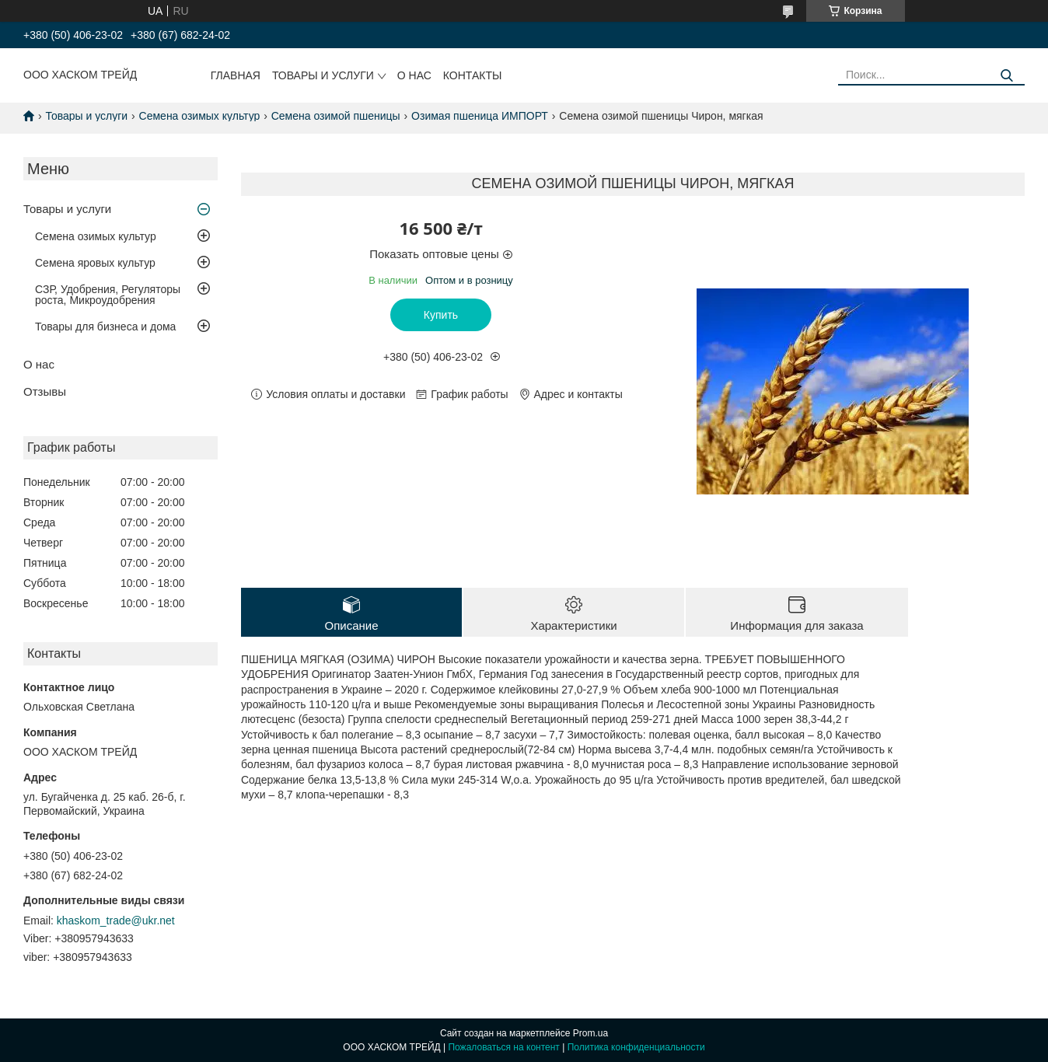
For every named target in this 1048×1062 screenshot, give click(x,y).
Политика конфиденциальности (636, 1047)
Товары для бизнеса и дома (105, 326)
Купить (441, 315)
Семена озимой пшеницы (335, 115)
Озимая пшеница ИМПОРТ (479, 115)
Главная (235, 75)
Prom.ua (590, 1033)
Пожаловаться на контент (503, 1047)
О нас (414, 75)
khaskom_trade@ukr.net (116, 920)
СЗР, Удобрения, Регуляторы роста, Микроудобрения (107, 294)
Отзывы (44, 391)
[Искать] (1007, 76)
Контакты (472, 75)
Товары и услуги (323, 75)
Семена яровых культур (95, 263)
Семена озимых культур (199, 115)
